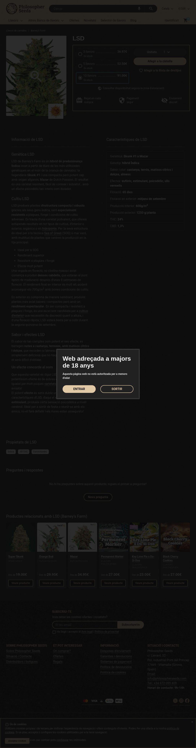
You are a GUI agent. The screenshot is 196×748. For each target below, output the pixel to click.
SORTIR (117, 389)
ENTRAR (79, 389)
